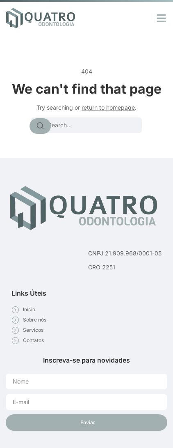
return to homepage (108, 107)
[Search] (40, 126)
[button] (161, 18)
